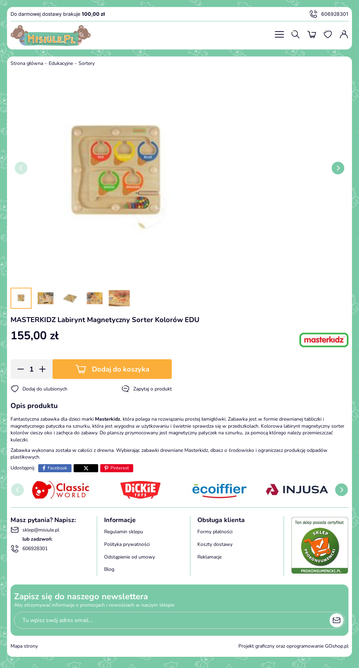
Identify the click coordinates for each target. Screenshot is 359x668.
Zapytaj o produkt (146, 389)
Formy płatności (214, 531)
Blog (109, 569)
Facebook (57, 468)
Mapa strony (24, 646)
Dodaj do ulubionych (39, 389)
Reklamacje (209, 557)
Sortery (87, 63)
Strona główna (27, 63)
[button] (18, 369)
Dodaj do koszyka (120, 369)
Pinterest (119, 468)
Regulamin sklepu (123, 531)
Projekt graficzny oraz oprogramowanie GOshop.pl (293, 646)
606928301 (328, 14)
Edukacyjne (61, 63)
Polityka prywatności (127, 544)
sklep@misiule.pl (35, 530)
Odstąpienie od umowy (129, 557)
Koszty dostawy (214, 544)
